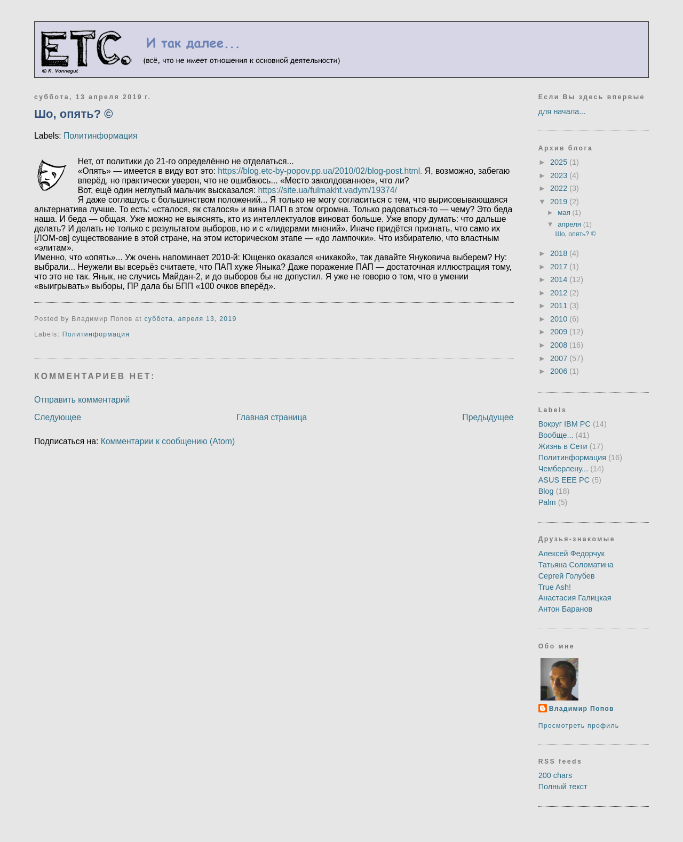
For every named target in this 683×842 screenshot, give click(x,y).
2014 (559, 279)
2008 (559, 345)
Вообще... (556, 435)
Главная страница (271, 417)
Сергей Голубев (566, 576)
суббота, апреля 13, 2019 (190, 319)
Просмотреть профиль (579, 725)
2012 (559, 292)
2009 (559, 331)
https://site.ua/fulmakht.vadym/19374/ (327, 190)
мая (565, 212)
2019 (559, 201)
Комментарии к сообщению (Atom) (168, 441)
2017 (559, 266)
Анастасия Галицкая (574, 598)
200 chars (555, 775)
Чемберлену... (563, 468)
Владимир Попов (581, 708)
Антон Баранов (565, 609)
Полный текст (562, 786)
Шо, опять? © (73, 114)
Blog (546, 491)
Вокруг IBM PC (564, 424)
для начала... (562, 111)
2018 (559, 253)
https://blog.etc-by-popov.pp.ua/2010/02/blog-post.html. (320, 170)
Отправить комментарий (82, 399)
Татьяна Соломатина (576, 564)
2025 (559, 162)
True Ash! (554, 587)
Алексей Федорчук (571, 553)
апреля (570, 224)
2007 (559, 358)
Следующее (57, 417)
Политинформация (100, 135)
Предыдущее (487, 417)
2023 (559, 175)
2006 (559, 371)
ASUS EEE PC (564, 480)
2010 (559, 319)
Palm (547, 502)
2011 (559, 305)
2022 (559, 188)
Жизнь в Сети (562, 446)
